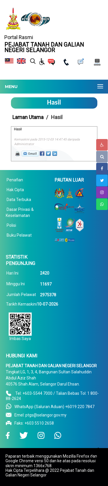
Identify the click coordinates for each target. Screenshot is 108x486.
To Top (97, 458)
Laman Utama (27, 117)
